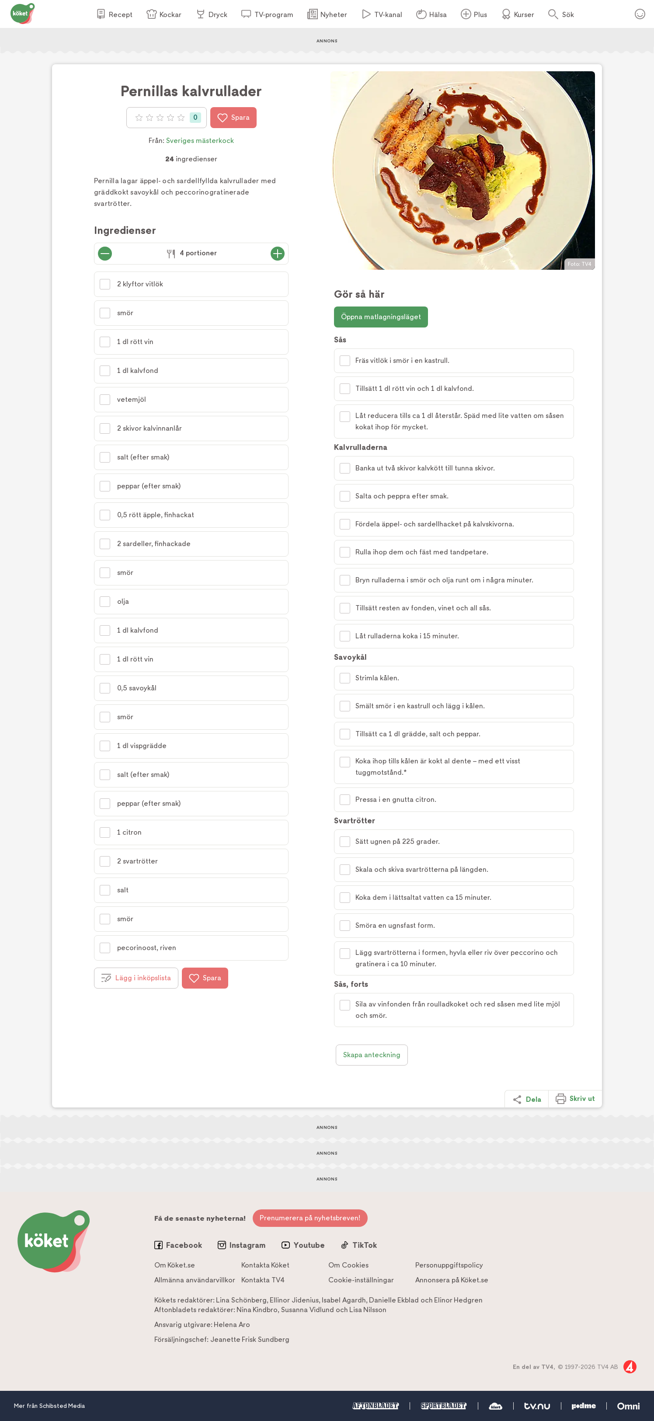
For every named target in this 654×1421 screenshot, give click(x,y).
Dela (526, 1099)
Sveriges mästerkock (200, 140)
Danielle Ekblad (394, 1300)
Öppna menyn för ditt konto (640, 14)
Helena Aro (232, 1324)
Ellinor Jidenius (294, 1300)
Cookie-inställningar (361, 1280)
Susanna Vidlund (307, 1310)
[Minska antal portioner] (105, 254)
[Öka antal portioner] (278, 254)
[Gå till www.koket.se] (22, 13)
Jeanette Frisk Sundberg (249, 1339)
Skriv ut (575, 1099)
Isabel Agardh (344, 1300)
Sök (568, 14)
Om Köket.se (174, 1265)
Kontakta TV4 (263, 1280)
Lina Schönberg (241, 1300)
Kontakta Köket (265, 1265)
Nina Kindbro (257, 1310)
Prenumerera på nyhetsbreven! (310, 1218)
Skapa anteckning (371, 1055)
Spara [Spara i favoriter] (233, 117)
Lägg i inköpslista (136, 978)
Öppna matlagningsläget (381, 317)
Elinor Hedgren (458, 1300)
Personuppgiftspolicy (449, 1265)
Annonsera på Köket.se (451, 1280)
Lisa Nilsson (367, 1310)
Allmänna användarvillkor (194, 1280)
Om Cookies (348, 1265)
